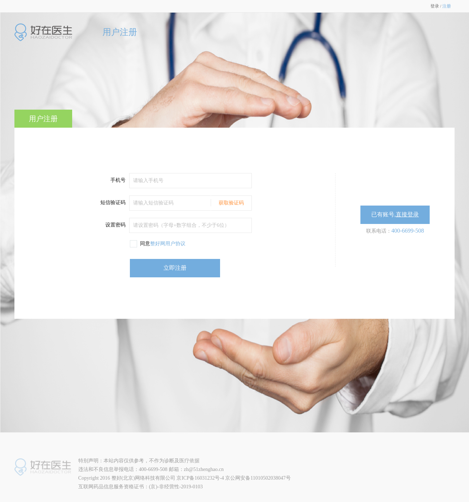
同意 (162, 243)
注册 (446, 6)
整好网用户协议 (167, 243)
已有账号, (395, 214)
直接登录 (407, 214)
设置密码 (115, 225)
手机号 (118, 180)
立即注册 (175, 268)
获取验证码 (231, 203)
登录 (434, 6)
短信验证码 (113, 202)
